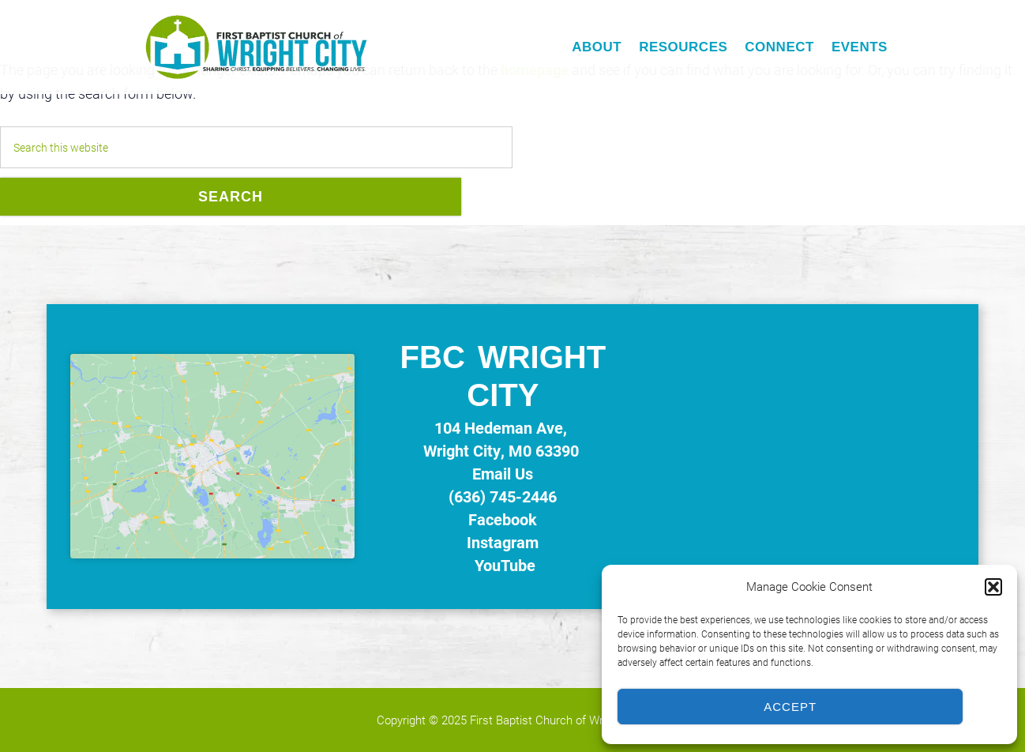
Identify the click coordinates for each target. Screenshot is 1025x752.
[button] (993, 587)
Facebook (502, 519)
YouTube (503, 565)
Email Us (502, 473)
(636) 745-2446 (503, 496)
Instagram (503, 542)
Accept (790, 706)
